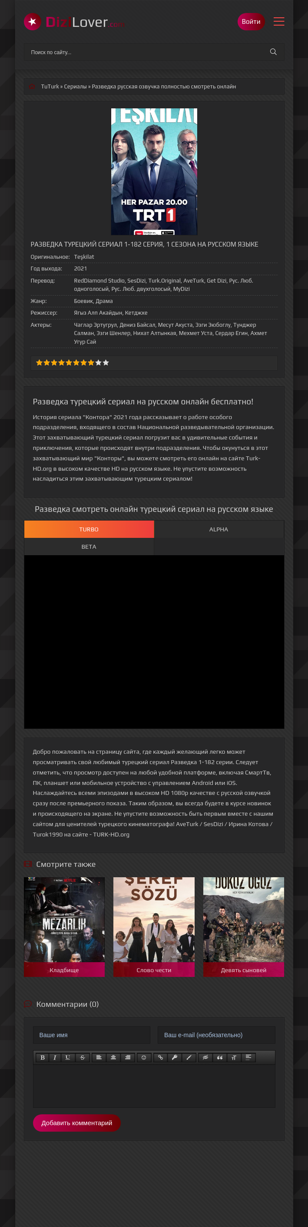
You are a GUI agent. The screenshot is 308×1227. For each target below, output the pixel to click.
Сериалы (75, 86)
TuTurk (50, 86)
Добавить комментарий (77, 1122)
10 (105, 362)
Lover (85, 21)
